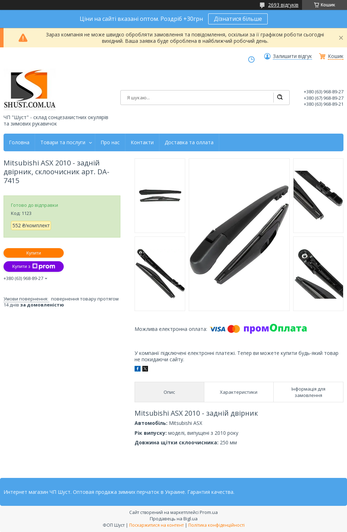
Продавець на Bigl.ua (174, 518)
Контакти (142, 142)
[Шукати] (279, 98)
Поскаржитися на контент (156, 525)
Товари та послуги (62, 142)
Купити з (33, 266)
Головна (19, 142)
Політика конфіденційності (216, 525)
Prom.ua (209, 512)
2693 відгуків (283, 4)
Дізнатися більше (238, 19)
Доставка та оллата (189, 142)
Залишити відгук (292, 56)
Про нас (110, 142)
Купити (33, 253)
